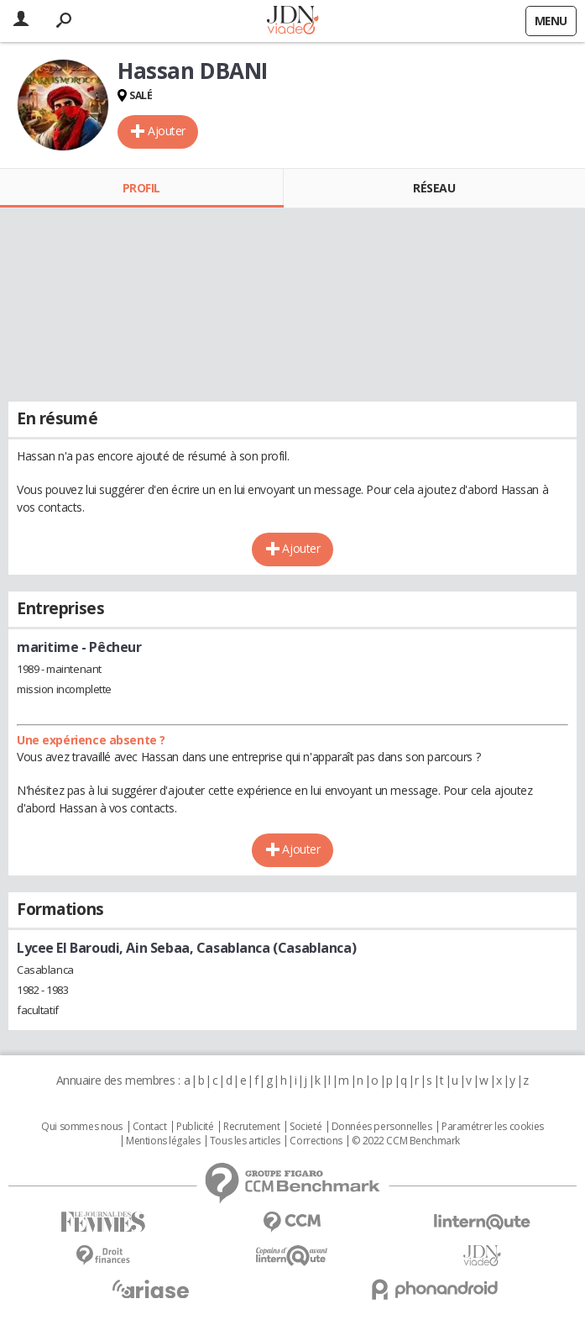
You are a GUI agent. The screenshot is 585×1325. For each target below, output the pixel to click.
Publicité (194, 1127)
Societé (305, 1127)
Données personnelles (382, 1127)
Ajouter (166, 131)
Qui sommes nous (82, 1127)
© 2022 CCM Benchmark (406, 1141)
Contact (150, 1127)
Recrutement (251, 1127)
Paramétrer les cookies (492, 1127)
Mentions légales (163, 1141)
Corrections (316, 1141)
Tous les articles (245, 1141)
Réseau (434, 188)
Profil (141, 188)
